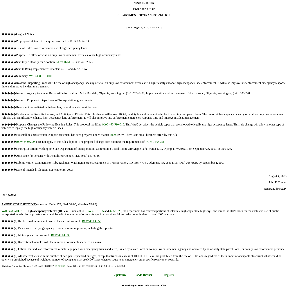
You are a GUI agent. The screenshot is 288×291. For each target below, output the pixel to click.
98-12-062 (60, 266)
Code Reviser (144, 274)
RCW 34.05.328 (25, 141)
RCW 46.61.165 (65, 62)
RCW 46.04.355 (91, 221)
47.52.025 (115, 211)
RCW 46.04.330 (60, 235)
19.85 (113, 134)
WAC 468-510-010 (40, 76)
